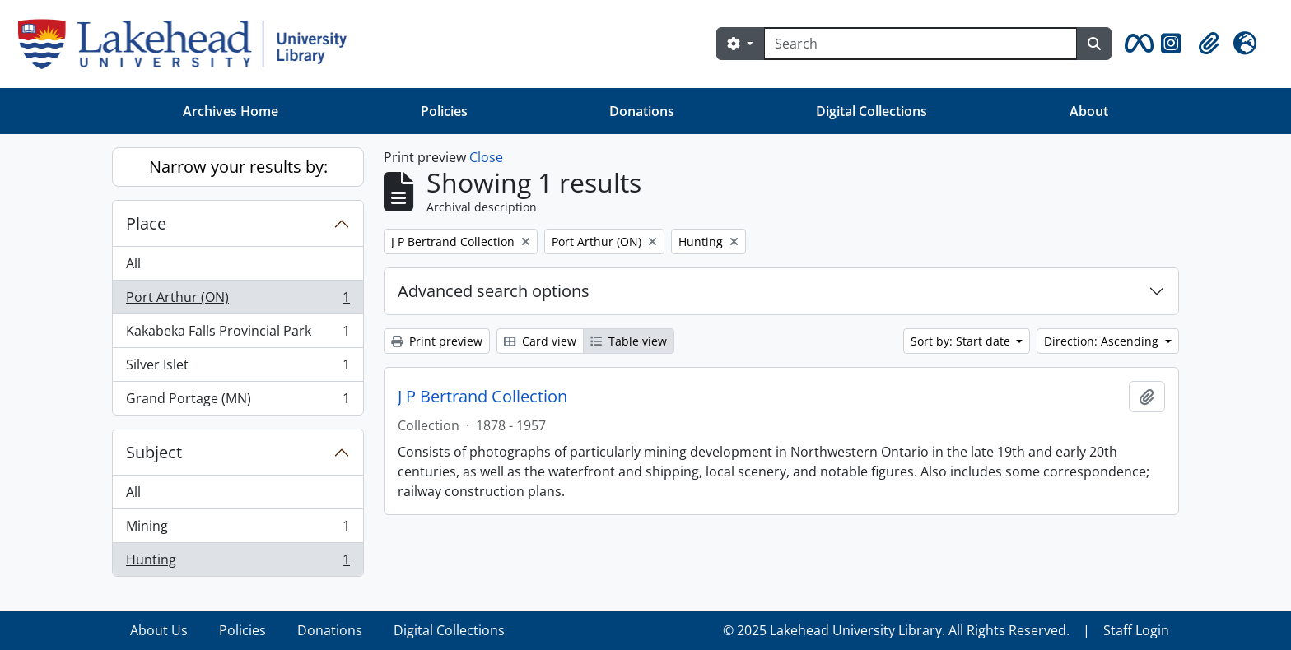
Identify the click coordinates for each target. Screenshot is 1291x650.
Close (486, 157)
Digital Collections (871, 111)
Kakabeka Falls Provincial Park (237, 334)
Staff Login (1136, 630)
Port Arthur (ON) (237, 300)
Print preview (436, 341)
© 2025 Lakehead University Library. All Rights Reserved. (896, 630)
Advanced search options (494, 291)
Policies (444, 111)
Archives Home (230, 111)
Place (146, 223)
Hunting (237, 563)
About (1089, 111)
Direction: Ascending (1103, 341)
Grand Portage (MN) (237, 401)
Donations (641, 111)
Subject (154, 452)
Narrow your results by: (238, 167)
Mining (237, 529)
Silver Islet (237, 368)
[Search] (920, 43)
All (133, 263)
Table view (628, 341)
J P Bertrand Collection (482, 396)
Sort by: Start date (962, 341)
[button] (1136, 44)
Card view (540, 341)
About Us (159, 630)
